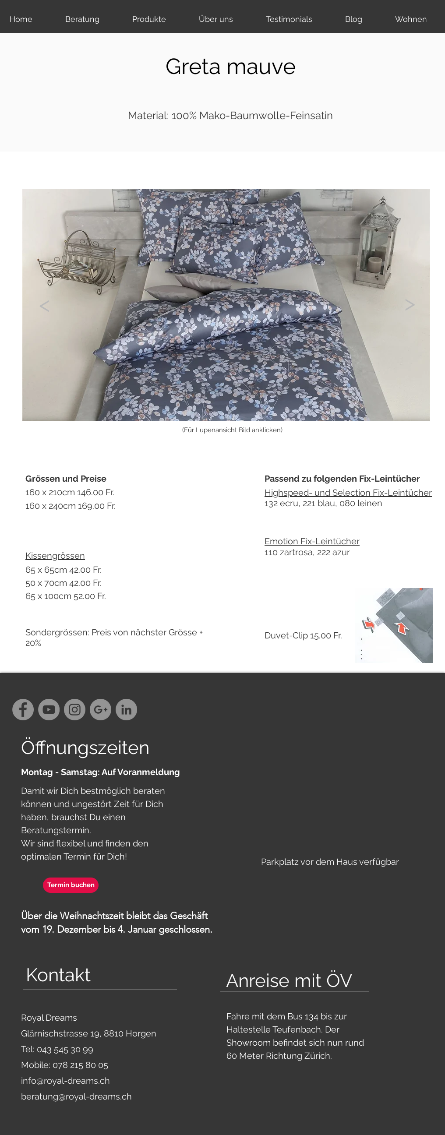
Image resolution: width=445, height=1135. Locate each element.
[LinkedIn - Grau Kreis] (126, 709)
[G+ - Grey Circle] (100, 709)
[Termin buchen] (71, 885)
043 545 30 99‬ (66, 1049)
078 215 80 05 (80, 1065)
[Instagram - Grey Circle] (74, 709)
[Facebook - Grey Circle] (23, 709)
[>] (409, 303)
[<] (44, 304)
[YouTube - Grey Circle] (49, 709)
